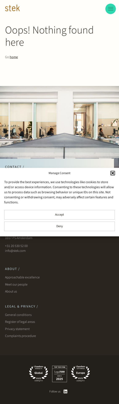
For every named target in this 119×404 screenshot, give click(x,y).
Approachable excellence (22, 277)
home (14, 57)
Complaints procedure (20, 336)
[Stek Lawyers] (12, 8)
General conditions (18, 315)
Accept (59, 214)
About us (11, 291)
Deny (59, 226)
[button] (113, 173)
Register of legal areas (20, 321)
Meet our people (16, 284)
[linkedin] (65, 391)
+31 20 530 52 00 (16, 246)
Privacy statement (17, 329)
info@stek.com (15, 250)
